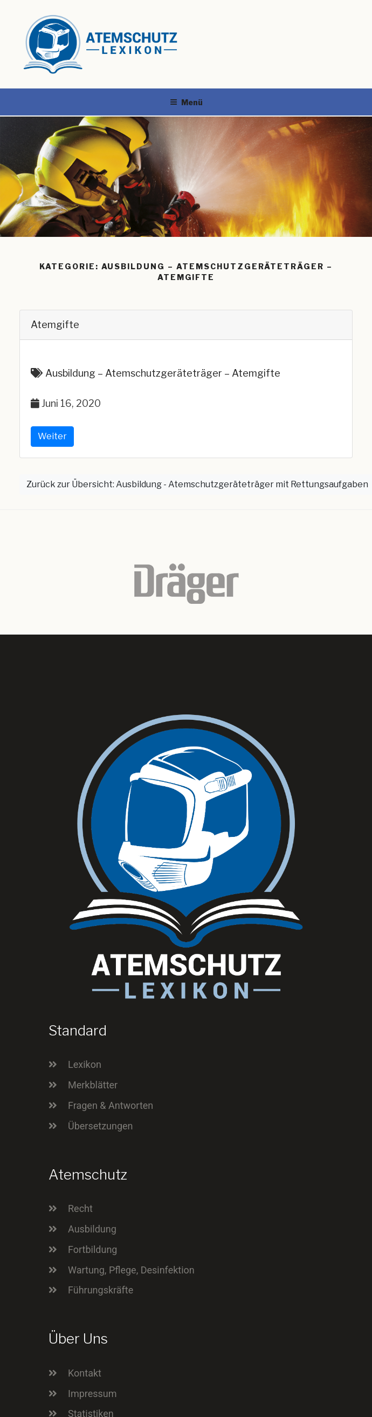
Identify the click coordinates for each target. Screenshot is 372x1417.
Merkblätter (93, 1085)
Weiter (52, 436)
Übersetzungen (100, 1126)
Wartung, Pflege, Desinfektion (131, 1270)
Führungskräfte (100, 1290)
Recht (80, 1208)
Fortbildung (92, 1249)
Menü (186, 102)
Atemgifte (55, 324)
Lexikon (84, 1064)
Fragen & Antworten (110, 1105)
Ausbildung (92, 1229)
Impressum (92, 1393)
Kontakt (84, 1373)
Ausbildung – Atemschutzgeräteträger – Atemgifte (162, 373)
